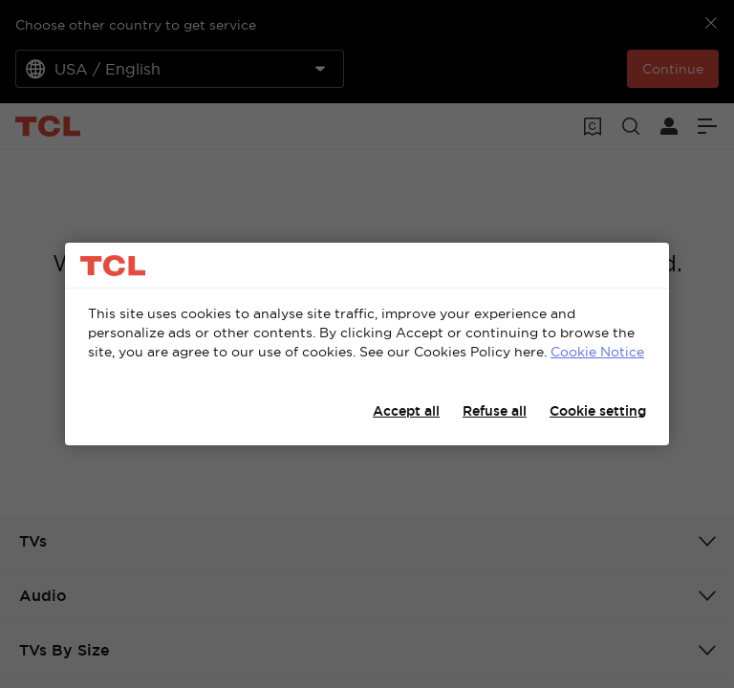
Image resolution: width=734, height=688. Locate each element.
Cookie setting (598, 410)
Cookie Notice (597, 351)
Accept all (406, 410)
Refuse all (495, 410)
